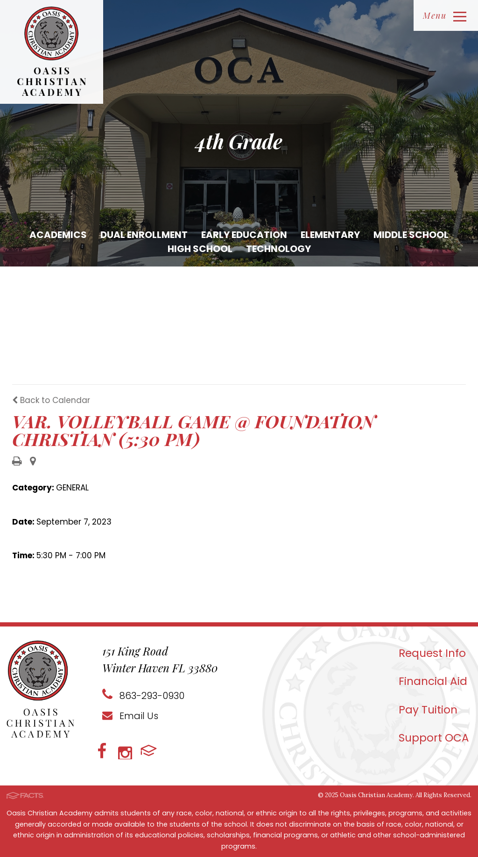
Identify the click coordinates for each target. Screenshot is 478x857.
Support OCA (434, 737)
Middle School (411, 234)
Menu (444, 15)
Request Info (432, 653)
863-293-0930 (143, 695)
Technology (278, 248)
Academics (58, 234)
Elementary (330, 234)
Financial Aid (433, 681)
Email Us (130, 715)
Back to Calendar (51, 400)
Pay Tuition (428, 709)
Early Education (244, 234)
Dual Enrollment (144, 234)
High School (200, 248)
